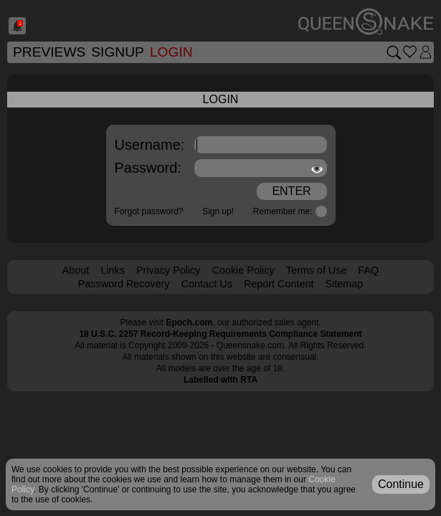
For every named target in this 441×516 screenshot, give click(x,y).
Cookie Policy (243, 270)
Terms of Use (316, 270)
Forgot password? (149, 211)
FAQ (368, 270)
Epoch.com (189, 322)
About (76, 270)
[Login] (425, 52)
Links (112, 270)
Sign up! (218, 211)
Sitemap (344, 284)
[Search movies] (393, 52)
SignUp (117, 51)
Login (171, 51)
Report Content (279, 284)
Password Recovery (124, 284)
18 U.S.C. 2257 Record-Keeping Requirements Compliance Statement (220, 334)
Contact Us (206, 284)
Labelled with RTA (220, 380)
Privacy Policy (168, 270)
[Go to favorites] (410, 52)
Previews (49, 51)
